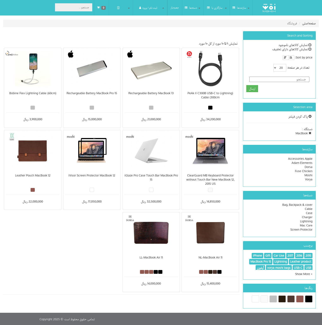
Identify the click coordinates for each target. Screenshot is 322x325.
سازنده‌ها (239, 7)
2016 (299, 256)
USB (308, 268)
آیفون (260, 268)
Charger (307, 217)
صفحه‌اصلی (309, 23)
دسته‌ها (191, 7)
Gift (267, 256)
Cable (308, 209)
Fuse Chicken (303, 171)
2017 (290, 256)
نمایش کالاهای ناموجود (295, 45)
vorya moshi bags (279, 268)
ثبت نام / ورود (148, 7)
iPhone (257, 256)
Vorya (308, 179)
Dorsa (308, 167)
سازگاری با (215, 7)
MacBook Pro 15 (260, 262)
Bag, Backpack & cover (297, 205)
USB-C (298, 268)
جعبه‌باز (175, 7)
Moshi (308, 175)
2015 (308, 256)
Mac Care (306, 225)
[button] (303, 274)
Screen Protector (301, 229)
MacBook (303, 133)
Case (309, 213)
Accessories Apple (300, 159)
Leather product (300, 262)
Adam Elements (302, 163)
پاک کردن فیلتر (299, 116)
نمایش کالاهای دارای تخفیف (291, 49)
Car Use (279, 256)
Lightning (306, 221)
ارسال (252, 89)
